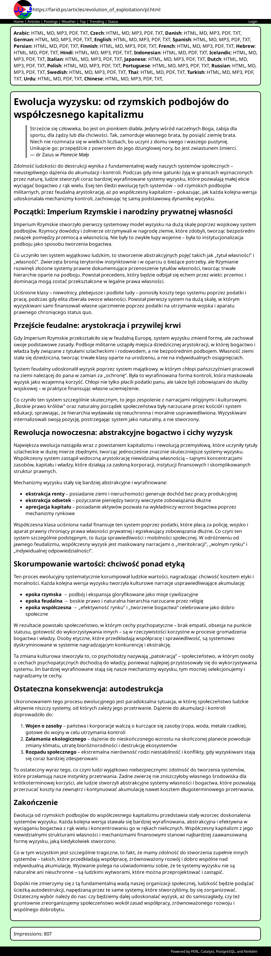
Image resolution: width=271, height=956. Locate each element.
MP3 (62, 33)
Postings (51, 21)
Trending (97, 21)
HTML (37, 33)
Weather (69, 21)
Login (252, 21)
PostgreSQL (225, 951)
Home (19, 21)
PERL (195, 951)
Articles (34, 21)
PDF (73, 33)
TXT (84, 33)
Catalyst (207, 951)
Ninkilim (250, 951)
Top (83, 21)
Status (113, 21)
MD (50, 33)
